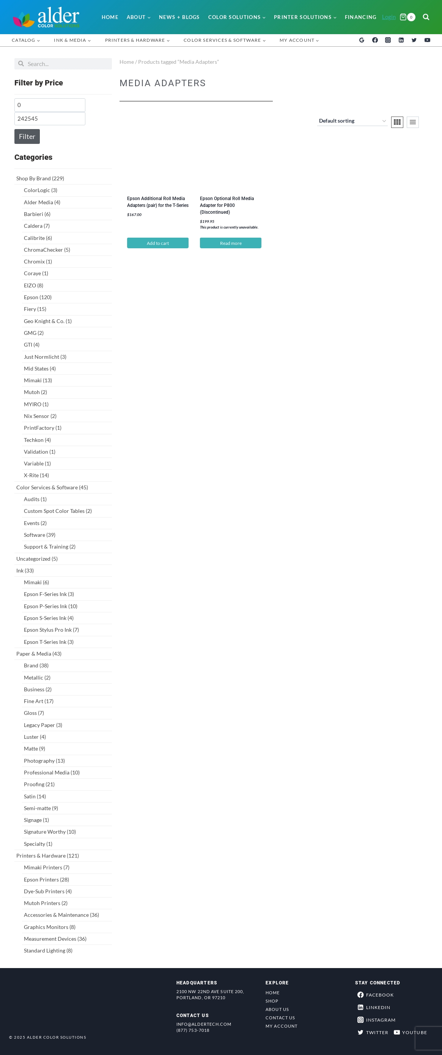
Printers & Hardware (47, 855)
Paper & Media (38, 653)
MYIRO (36, 404)
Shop (272, 1000)
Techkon (37, 440)
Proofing (39, 784)
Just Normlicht (45, 356)
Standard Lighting (48, 950)
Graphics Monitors (50, 927)
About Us (277, 1009)
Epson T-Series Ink (49, 642)
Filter (27, 136)
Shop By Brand (40, 178)
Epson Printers (46, 879)
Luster (35, 736)
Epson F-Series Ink (49, 594)
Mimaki (38, 380)
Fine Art (38, 701)
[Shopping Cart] (407, 17)
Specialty (38, 844)
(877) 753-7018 (192, 1030)
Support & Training (50, 546)
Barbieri (37, 214)
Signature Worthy (50, 831)
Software (39, 534)
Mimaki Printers (46, 867)
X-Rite (36, 475)
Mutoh (35, 392)
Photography (44, 760)
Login (389, 16)
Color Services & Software (52, 487)
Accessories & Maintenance (61, 914)
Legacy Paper (43, 725)
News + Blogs (179, 17)
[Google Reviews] (362, 40)
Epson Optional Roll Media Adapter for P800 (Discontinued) (227, 205)
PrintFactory (42, 427)
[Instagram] (388, 40)
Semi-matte (41, 808)
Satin (35, 796)
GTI (31, 344)
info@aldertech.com (204, 1024)
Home (110, 17)
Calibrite (38, 238)
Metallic (37, 677)
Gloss (34, 713)
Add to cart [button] (158, 243)
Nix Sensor (40, 416)
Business (38, 689)
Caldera (37, 225)
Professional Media (52, 772)
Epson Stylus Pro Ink (51, 629)
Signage (36, 820)
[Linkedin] (401, 40)
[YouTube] (427, 40)
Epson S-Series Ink (49, 618)
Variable (37, 463)
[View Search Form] (426, 17)
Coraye (36, 273)
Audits (35, 499)
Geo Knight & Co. (48, 321)
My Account (281, 1025)
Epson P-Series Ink (50, 606)
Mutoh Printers (46, 903)
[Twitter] (414, 40)
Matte (34, 748)
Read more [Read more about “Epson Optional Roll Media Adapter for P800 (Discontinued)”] (231, 243)
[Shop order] (352, 121)
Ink (25, 570)
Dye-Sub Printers (48, 891)
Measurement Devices (55, 938)
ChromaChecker (47, 249)
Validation (39, 451)
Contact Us (280, 1017)
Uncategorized (37, 558)
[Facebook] (375, 40)
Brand (36, 665)
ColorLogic (40, 190)
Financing (361, 17)
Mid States (40, 368)
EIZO (33, 285)
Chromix (38, 261)
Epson (38, 297)
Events (35, 523)
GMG (34, 333)
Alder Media (42, 202)
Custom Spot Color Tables (58, 511)
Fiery (35, 309)
